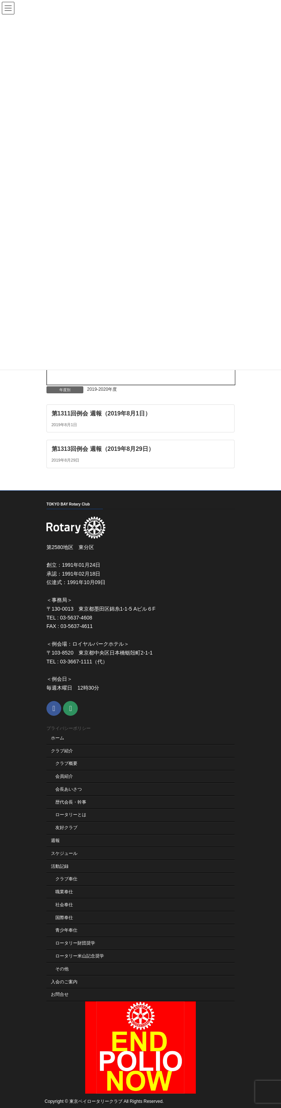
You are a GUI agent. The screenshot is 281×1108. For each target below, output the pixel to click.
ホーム (57, 737)
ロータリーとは (70, 814)
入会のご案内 (64, 981)
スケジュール (64, 853)
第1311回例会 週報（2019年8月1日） (101, 413)
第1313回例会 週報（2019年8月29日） (103, 449)
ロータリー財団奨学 (75, 943)
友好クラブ (66, 827)
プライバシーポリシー (68, 728)
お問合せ (60, 994)
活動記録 (60, 866)
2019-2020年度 (102, 389)
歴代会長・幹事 (70, 801)
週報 (55, 840)
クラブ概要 (66, 763)
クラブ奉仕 (66, 878)
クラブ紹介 (62, 750)
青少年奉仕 (66, 930)
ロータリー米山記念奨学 (79, 956)
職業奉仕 (64, 891)
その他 (62, 968)
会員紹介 (64, 776)
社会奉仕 (64, 904)
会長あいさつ (68, 789)
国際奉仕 (64, 917)
